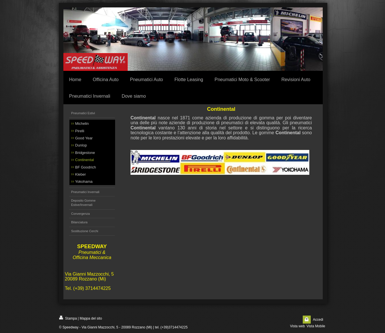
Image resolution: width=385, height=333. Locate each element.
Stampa (68, 318)
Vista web (297, 326)
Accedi (318, 320)
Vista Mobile (315, 326)
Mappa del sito (91, 318)
